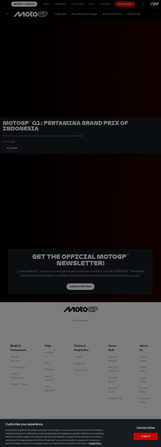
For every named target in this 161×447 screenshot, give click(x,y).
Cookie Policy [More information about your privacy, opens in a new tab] (95, 443)
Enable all (145, 436)
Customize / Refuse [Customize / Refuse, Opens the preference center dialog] (146, 428)
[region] (80, 433)
